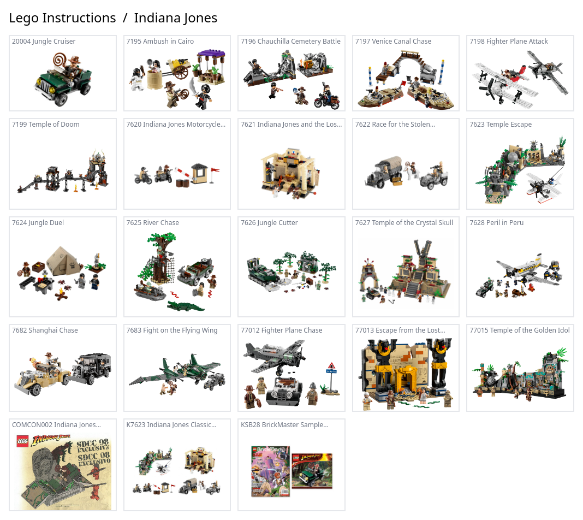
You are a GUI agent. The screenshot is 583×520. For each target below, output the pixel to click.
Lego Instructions (62, 17)
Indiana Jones (176, 17)
